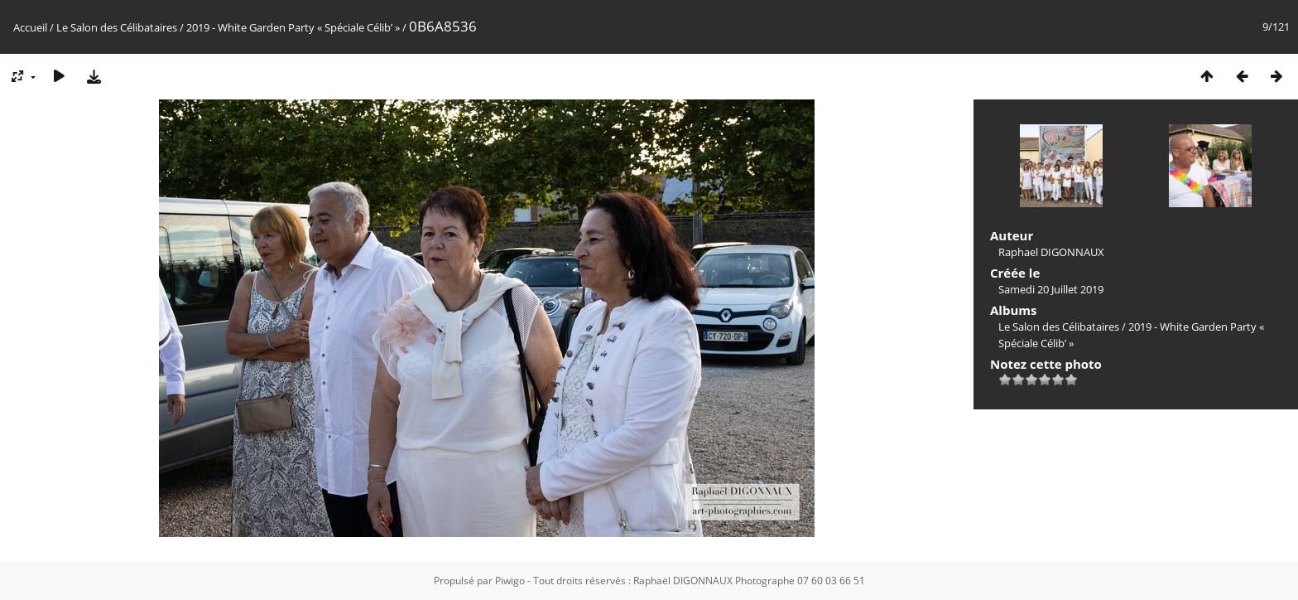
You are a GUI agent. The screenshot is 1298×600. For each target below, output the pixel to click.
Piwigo (510, 580)
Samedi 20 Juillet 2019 (1050, 289)
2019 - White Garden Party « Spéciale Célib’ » (293, 27)
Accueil (30, 27)
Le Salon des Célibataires (116, 27)
